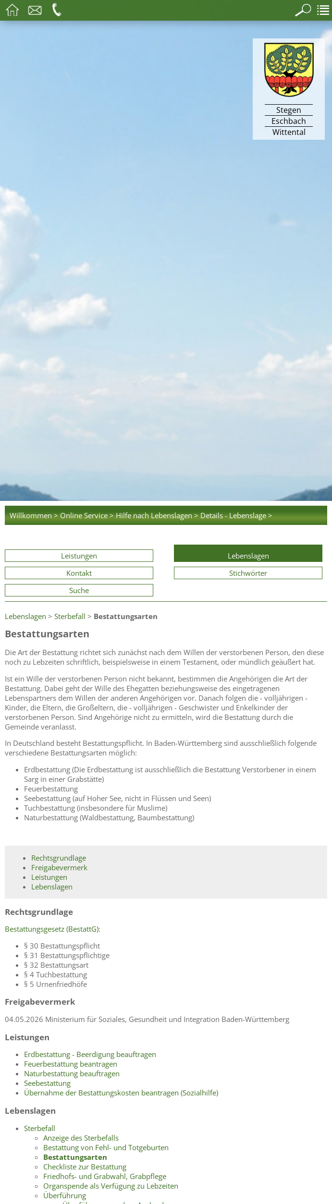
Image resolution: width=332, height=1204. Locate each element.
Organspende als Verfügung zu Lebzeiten (110, 1186)
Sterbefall (70, 616)
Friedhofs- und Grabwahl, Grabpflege (104, 1176)
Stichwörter (248, 573)
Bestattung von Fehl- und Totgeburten (106, 1147)
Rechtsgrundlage (58, 858)
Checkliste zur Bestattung (84, 1166)
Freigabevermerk (59, 867)
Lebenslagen (248, 555)
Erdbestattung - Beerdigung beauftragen (90, 1054)
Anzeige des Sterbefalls (81, 1138)
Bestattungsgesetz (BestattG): (52, 929)
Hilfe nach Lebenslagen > (157, 515)
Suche (79, 590)
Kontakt (79, 573)
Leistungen (79, 555)
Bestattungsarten (75, 1157)
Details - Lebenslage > (236, 515)
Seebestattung (47, 1083)
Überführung (64, 1195)
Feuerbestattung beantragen (70, 1064)
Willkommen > (34, 515)
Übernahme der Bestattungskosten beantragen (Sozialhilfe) (121, 1092)
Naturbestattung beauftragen (72, 1073)
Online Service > (87, 515)
